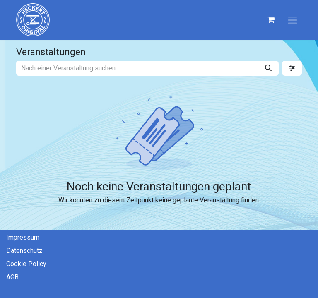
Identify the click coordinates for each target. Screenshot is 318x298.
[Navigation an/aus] (292, 20)
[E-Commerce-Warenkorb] (271, 20)
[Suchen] (268, 68)
